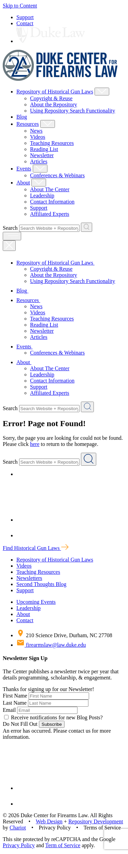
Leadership (42, 195)
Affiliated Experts (49, 214)
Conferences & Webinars (57, 175)
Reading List (44, 149)
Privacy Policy (19, 845)
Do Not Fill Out (20, 724)
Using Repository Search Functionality (72, 111)
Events (23, 168)
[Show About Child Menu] (38, 182)
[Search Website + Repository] (86, 227)
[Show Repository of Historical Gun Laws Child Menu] (102, 91)
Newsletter (42, 155)
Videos (37, 137)
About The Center (49, 189)
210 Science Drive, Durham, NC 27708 (64, 635)
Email (9, 710)
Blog (21, 117)
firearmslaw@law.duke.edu (51, 645)
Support (25, 17)
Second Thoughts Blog (41, 584)
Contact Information (52, 202)
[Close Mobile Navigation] (9, 245)
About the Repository (53, 104)
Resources (27, 124)
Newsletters (29, 578)
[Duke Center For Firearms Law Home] (60, 79)
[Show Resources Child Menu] (47, 124)
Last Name (15, 703)
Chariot (18, 827)
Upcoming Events (36, 602)
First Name (15, 696)
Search (10, 228)
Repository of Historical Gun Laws (54, 91)
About (23, 182)
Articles (38, 161)
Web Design (49, 821)
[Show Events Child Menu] (40, 169)
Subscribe (52, 724)
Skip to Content (20, 6)
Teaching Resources (52, 143)
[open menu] (12, 236)
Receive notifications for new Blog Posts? (53, 717)
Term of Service (63, 845)
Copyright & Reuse (51, 98)
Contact (24, 23)
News (36, 131)
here (35, 444)
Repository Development (95, 821)
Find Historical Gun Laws (36, 548)
